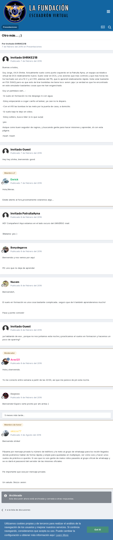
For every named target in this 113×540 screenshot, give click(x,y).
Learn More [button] (62, 535)
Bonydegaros (19, 247)
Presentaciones (34, 46)
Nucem (15, 281)
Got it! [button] (97, 529)
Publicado (26, 61)
